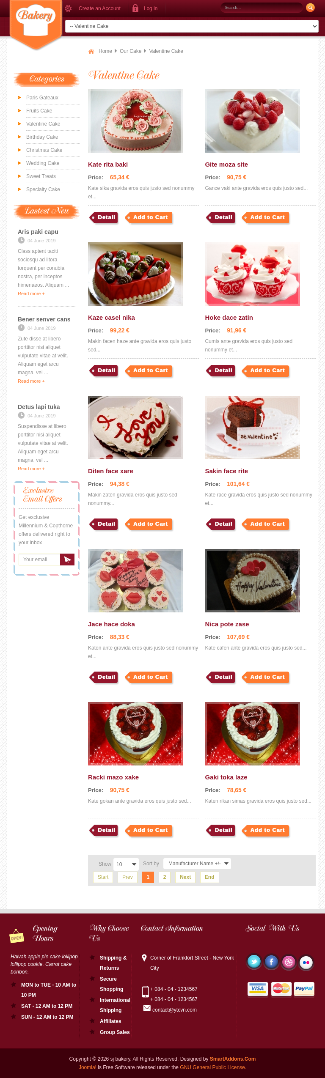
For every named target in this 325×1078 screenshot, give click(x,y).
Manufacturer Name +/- (194, 864)
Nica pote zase (227, 624)
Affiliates (110, 1021)
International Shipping (115, 1005)
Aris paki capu (38, 231)
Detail (106, 217)
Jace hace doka (111, 624)
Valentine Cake (43, 124)
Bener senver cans (44, 319)
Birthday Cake (42, 137)
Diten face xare (110, 471)
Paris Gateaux (42, 98)
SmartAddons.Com (233, 1059)
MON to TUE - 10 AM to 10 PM (48, 990)
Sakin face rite (226, 471)
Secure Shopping (111, 984)
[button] (147, 8)
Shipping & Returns (113, 963)
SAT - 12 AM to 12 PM (46, 1006)
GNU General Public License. (213, 1067)
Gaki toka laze (226, 777)
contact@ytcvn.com (174, 1010)
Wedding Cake (43, 163)
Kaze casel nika (111, 317)
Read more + (31, 293)
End (210, 877)
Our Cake (130, 51)
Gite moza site (226, 164)
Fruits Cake (39, 111)
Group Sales (115, 1032)
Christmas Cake (44, 150)
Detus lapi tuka (39, 406)
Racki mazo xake (113, 777)
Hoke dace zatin (229, 317)
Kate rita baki (108, 164)
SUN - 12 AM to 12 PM (47, 1017)
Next (185, 877)
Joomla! (87, 1067)
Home (105, 51)
